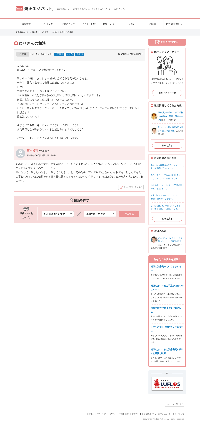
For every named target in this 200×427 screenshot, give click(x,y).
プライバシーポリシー (107, 414)
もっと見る (167, 145)
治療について (68, 24)
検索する (129, 213)
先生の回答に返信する (132, 187)
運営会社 (91, 414)
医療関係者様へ (174, 24)
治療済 (79, 54)
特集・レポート (110, 24)
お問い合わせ (164, 414)
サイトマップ (178, 414)
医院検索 (26, 24)
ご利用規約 (124, 414)
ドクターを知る (89, 24)
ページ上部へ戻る (175, 404)
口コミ (131, 24)
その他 (70, 54)
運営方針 (135, 414)
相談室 (153, 24)
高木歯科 (33, 150)
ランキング (47, 24)
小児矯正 (59, 54)
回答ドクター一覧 (167, 93)
